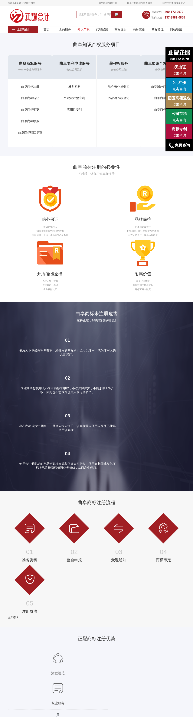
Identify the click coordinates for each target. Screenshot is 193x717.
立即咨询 (13, 462)
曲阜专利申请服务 (74, 68)
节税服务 (77, 664)
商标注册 (120, 32)
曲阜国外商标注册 (163, 91)
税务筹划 (29, 675)
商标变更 (139, 32)
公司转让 (77, 675)
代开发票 (29, 664)
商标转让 (158, 32)
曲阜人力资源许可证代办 (54, 654)
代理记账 (102, 32)
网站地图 (176, 32)
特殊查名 (77, 654)
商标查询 (12, 659)
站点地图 (70, 698)
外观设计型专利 (74, 103)
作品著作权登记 (118, 103)
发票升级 (29, 659)
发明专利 (74, 91)
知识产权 (83, 32)
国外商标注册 (14, 654)
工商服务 (65, 32)
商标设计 (12, 664)
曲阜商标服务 (30, 68)
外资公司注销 (79, 680)
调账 (27, 654)
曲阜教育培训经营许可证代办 (56, 664)
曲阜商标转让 (30, 103)
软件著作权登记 (118, 91)
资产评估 (29, 680)
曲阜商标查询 (163, 103)
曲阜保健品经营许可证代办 (55, 675)
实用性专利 (74, 114)
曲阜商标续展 (30, 126)
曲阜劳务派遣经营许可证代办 (56, 659)
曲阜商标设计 (163, 114)
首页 (47, 32)
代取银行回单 (31, 669)
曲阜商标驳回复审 (30, 137)
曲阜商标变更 (30, 114)
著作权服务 (118, 68)
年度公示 (77, 669)
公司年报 (77, 659)
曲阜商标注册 (30, 91)
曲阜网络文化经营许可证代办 (56, 680)
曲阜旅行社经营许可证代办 (55, 669)
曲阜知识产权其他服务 (163, 68)
